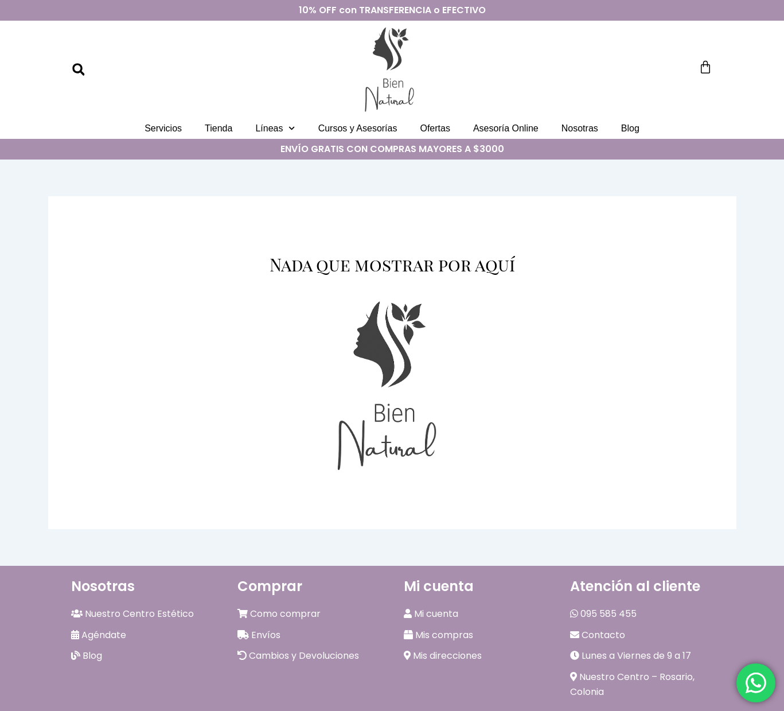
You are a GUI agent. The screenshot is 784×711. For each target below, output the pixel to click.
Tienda (218, 128)
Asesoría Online (506, 128)
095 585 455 (603, 613)
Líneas (275, 128)
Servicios (163, 128)
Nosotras (579, 128)
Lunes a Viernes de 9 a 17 (630, 655)
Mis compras (438, 635)
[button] (78, 69)
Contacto (597, 635)
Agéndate (98, 635)
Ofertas (435, 128)
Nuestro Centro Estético (132, 613)
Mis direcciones (443, 655)
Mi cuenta (431, 613)
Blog (630, 128)
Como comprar (279, 613)
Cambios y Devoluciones (298, 655)
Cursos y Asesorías (357, 128)
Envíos (258, 635)
